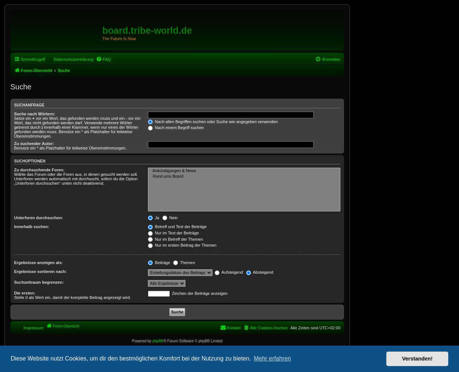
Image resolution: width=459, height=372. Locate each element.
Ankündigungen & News (244, 171)
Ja (153, 217)
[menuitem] (103, 59)
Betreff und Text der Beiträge (177, 226)
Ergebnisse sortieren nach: (40, 271)
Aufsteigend (229, 272)
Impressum (33, 328)
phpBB (158, 341)
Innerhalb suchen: (31, 226)
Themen (184, 262)
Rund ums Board (244, 176)
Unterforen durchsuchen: (38, 217)
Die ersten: (24, 293)
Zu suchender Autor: (34, 143)
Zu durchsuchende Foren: (39, 170)
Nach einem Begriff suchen (176, 127)
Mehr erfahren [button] (272, 358)
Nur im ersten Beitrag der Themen (182, 245)
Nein (170, 217)
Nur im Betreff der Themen (175, 239)
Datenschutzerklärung (73, 59)
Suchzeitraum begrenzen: (39, 282)
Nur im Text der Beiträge (173, 233)
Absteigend (260, 272)
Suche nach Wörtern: (34, 114)
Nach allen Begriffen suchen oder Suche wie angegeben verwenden (213, 121)
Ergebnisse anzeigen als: (38, 262)
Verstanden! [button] (417, 359)
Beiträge (159, 262)
